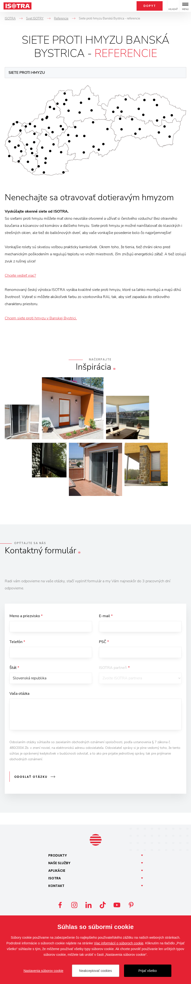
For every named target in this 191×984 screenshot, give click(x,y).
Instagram (74, 905)
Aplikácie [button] (56, 871)
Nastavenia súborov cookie (43, 971)
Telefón (17, 642)
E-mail (106, 616)
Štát (14, 669)
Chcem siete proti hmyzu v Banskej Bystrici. (41, 318)
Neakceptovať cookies (95, 971)
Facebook (60, 905)
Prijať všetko (147, 971)
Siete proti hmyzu (27, 72)
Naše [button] (59, 863)
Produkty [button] (57, 855)
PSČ (104, 642)
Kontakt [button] (56, 886)
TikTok (102, 905)
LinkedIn (88, 905)
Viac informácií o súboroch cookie (118, 943)
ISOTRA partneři (114, 669)
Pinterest (131, 905)
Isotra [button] (54, 878)
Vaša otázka (19, 695)
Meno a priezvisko (26, 616)
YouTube (117, 905)
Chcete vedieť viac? (20, 275)
